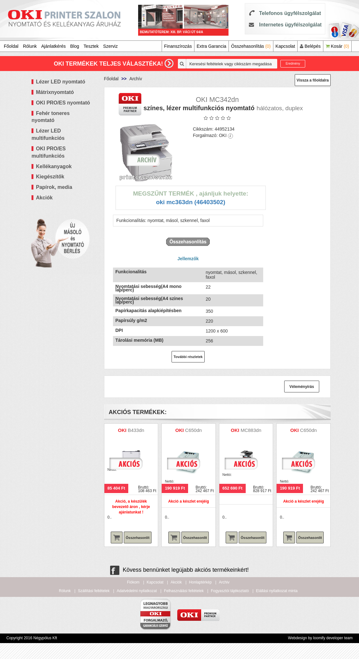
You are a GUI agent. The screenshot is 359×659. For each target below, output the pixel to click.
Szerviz (110, 46)
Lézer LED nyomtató (60, 81)
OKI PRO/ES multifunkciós (49, 152)
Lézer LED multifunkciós (48, 134)
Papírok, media (54, 187)
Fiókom (133, 582)
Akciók (44, 197)
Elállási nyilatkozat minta (277, 591)
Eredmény (292, 63)
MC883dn (251, 430)
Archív (136, 78)
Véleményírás (301, 386)
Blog (74, 46)
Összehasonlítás (251, 46)
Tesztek (91, 46)
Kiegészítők (50, 176)
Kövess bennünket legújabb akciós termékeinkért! (179, 570)
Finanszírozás (178, 46)
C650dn (193, 430)
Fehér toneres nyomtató (51, 117)
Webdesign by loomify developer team (320, 638)
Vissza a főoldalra (313, 80)
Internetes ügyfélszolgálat (290, 24)
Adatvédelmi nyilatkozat (137, 591)
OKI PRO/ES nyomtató (63, 102)
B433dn (136, 430)
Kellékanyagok (54, 166)
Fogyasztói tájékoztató (230, 591)
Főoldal (11, 46)
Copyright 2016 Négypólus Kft (31, 638)
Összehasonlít (138, 538)
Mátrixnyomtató (55, 92)
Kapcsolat (285, 46)
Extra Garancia (211, 46)
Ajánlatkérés (53, 46)
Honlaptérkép (200, 582)
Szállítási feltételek (93, 591)
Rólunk (30, 46)
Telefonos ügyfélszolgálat (290, 13)
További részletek (188, 357)
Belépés (310, 46)
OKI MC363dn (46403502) (190, 202)
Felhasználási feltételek (184, 591)
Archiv (224, 582)
